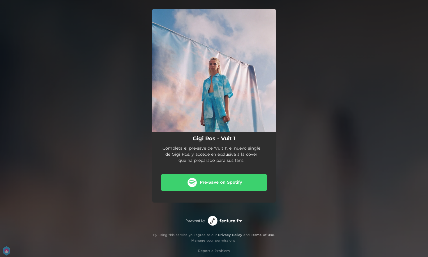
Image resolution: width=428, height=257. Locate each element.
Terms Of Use (262, 235)
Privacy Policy (230, 235)
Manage (198, 240)
